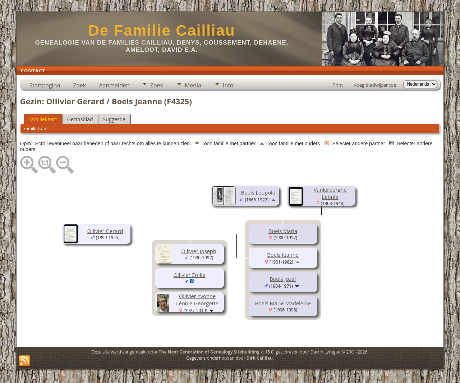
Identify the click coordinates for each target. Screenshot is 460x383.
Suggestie (114, 119)
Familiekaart (42, 119)
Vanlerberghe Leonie (330, 193)
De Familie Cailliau (161, 30)
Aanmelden (114, 85)
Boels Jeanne (283, 254)
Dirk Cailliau (260, 358)
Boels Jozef (283, 278)
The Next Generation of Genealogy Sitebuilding (209, 352)
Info (228, 85)
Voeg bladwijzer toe (375, 85)
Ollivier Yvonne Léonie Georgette (197, 299)
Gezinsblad (80, 119)
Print (337, 85)
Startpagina (44, 85)
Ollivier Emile (190, 274)
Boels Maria (282, 230)
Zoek (79, 85)
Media (193, 85)
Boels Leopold (258, 192)
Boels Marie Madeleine (282, 303)
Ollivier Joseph (198, 251)
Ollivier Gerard (105, 230)
